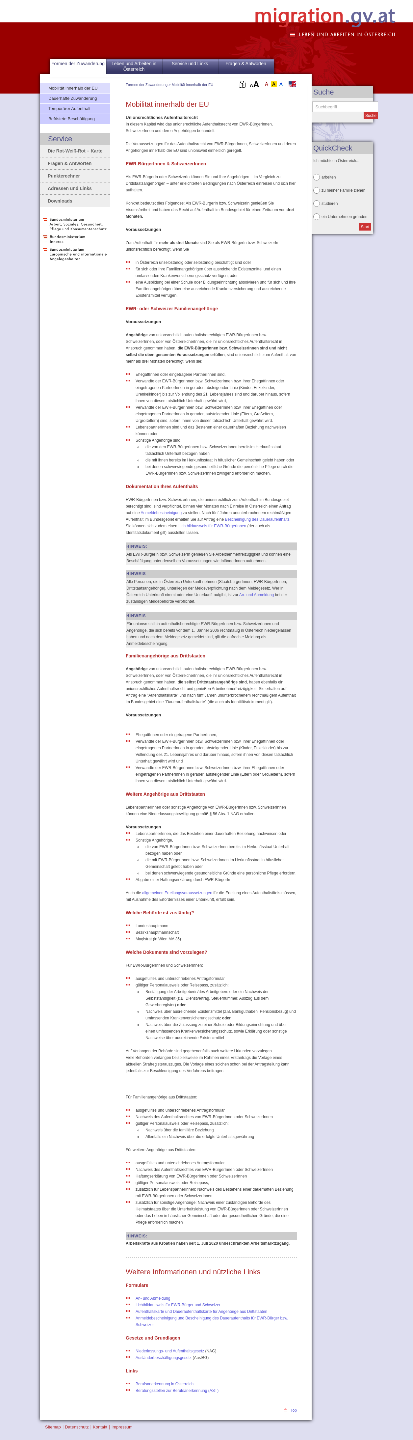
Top (294, 1410)
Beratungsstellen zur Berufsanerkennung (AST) (177, 1390)
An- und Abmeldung (256, 595)
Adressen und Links (70, 188)
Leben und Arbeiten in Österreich (134, 66)
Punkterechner (64, 176)
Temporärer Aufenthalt (69, 108)
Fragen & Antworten (245, 63)
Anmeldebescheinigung (161, 513)
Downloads (60, 201)
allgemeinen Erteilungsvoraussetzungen (177, 893)
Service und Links (190, 63)
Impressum (122, 1427)
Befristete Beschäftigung (71, 118)
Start (365, 227)
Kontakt (100, 1427)
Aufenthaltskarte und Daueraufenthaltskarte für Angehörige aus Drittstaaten (201, 1311)
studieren (330, 203)
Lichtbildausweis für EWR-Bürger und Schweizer (178, 1305)
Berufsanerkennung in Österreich (165, 1384)
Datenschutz (77, 1427)
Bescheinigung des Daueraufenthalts (257, 519)
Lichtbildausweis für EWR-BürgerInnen (212, 526)
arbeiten (329, 177)
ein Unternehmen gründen (344, 216)
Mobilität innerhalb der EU (193, 85)
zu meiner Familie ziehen (343, 190)
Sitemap (53, 1427)
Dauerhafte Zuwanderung (72, 98)
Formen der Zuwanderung (147, 85)
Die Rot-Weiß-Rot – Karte (75, 150)
